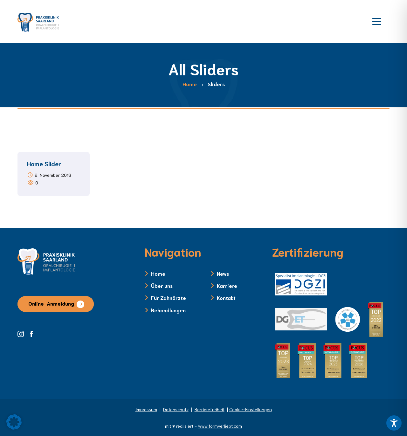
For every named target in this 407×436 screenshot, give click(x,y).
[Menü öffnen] (377, 20)
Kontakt (226, 297)
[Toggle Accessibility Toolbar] (394, 423)
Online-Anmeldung (51, 303)
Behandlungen (168, 310)
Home (158, 273)
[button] (14, 422)
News (223, 273)
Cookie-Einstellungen (250, 409)
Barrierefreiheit (209, 409)
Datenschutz (176, 409)
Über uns (162, 285)
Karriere (227, 285)
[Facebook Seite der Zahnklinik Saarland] (33, 333)
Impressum (146, 409)
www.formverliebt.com (220, 426)
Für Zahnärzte (168, 297)
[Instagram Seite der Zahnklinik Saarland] (22, 333)
